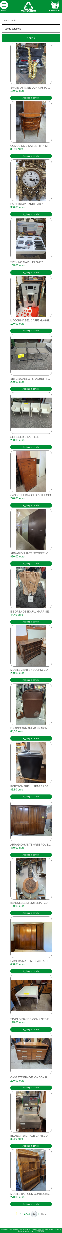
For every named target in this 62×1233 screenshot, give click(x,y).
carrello (55, 10)
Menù (4, 10)
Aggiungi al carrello (30, 98)
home (28, 6)
